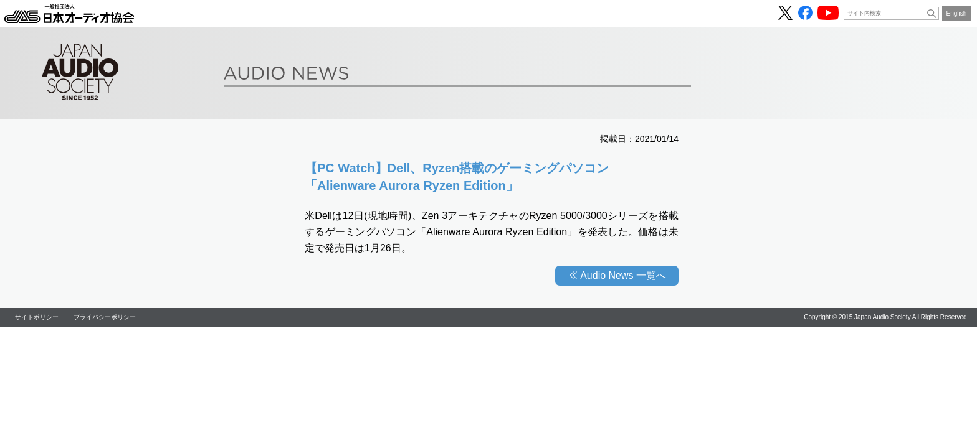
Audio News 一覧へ (623, 275)
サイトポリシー (37, 317)
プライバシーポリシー (105, 317)
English (956, 13)
